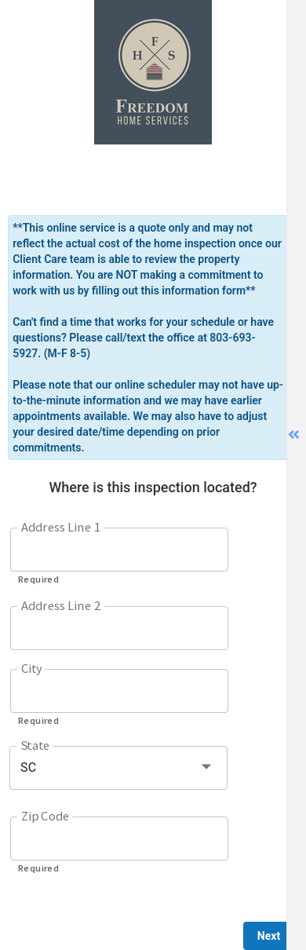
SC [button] (28, 767)
